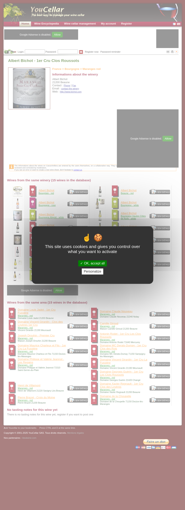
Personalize (92, 271)
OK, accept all (92, 263)
